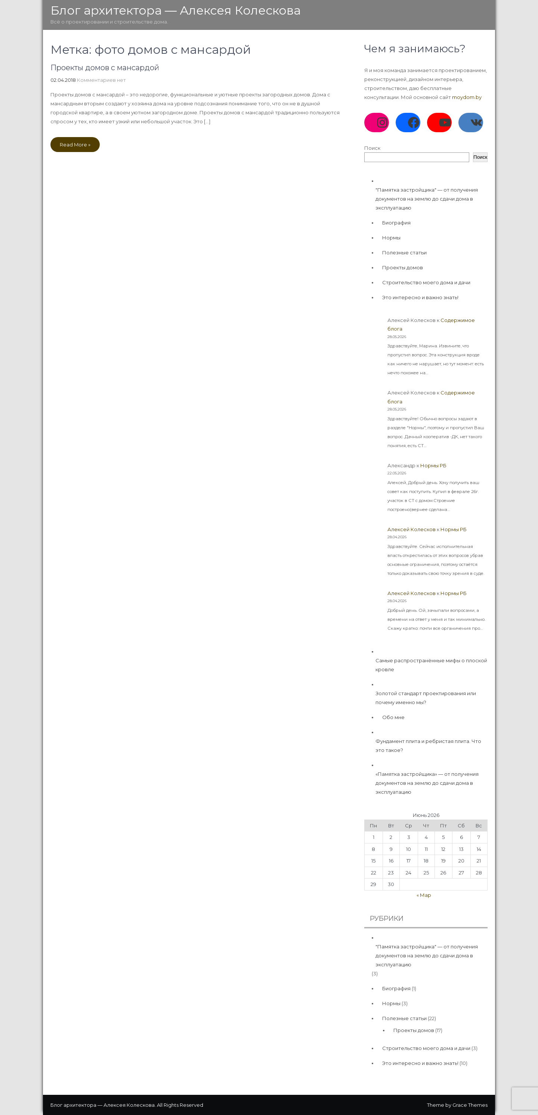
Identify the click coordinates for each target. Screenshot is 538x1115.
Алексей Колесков (411, 529)
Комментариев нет (101, 80)
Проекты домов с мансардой (104, 67)
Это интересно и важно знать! (420, 297)
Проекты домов (402, 267)
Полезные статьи (404, 252)
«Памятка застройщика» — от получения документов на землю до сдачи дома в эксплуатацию (427, 783)
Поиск (372, 148)
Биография (396, 223)
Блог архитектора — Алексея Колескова (175, 10)
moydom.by (467, 97)
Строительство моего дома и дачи (426, 282)
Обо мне (393, 717)
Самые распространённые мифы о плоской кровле (431, 664)
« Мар (424, 895)
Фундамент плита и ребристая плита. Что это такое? (428, 745)
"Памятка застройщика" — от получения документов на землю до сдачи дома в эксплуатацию (426, 199)
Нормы (391, 238)
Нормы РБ (433, 465)
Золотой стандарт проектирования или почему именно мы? (425, 697)
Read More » (75, 145)
